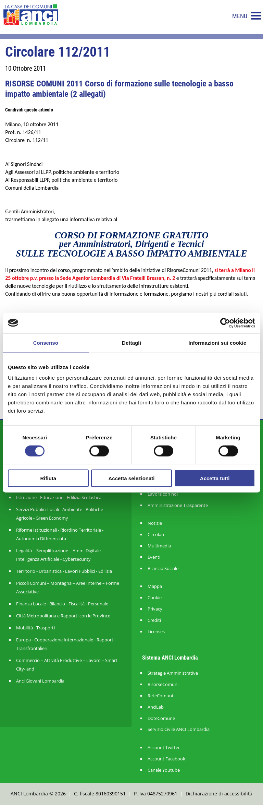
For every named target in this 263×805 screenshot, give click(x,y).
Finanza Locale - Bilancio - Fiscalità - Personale (62, 604)
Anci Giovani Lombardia (40, 681)
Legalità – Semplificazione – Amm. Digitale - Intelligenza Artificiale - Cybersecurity (59, 554)
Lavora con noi (163, 494)
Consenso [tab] (45, 342)
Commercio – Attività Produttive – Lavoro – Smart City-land (66, 664)
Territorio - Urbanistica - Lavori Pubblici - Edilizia (64, 571)
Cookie (155, 597)
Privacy (155, 609)
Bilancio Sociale (163, 568)
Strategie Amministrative (173, 673)
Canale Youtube (164, 770)
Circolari (156, 534)
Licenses (156, 631)
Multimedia (159, 546)
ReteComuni (160, 696)
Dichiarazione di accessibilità (219, 793)
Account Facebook (166, 759)
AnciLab (156, 707)
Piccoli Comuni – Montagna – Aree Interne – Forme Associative (67, 587)
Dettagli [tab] (131, 342)
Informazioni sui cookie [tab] (217, 342)
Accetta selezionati (131, 478)
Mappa (155, 586)
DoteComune (161, 718)
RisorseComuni (163, 684)
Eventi (154, 557)
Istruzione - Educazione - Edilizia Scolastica (58, 497)
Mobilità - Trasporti (35, 628)
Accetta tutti (215, 478)
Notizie (155, 523)
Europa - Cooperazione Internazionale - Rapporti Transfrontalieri (65, 644)
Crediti (154, 620)
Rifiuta (48, 478)
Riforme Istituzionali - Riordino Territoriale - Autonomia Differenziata (59, 534)
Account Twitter (164, 747)
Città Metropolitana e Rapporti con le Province (63, 616)
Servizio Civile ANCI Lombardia (179, 729)
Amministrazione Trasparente (178, 505)
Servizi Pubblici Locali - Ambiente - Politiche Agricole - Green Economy (59, 513)
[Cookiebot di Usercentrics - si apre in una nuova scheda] (225, 323)
